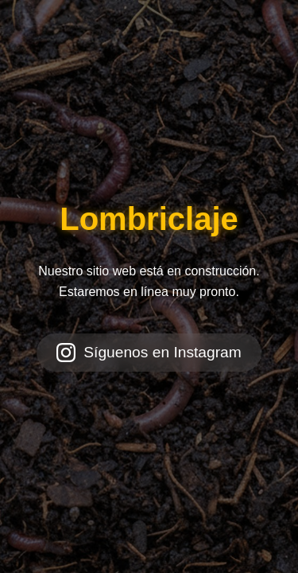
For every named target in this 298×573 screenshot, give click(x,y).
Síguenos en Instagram (148, 352)
